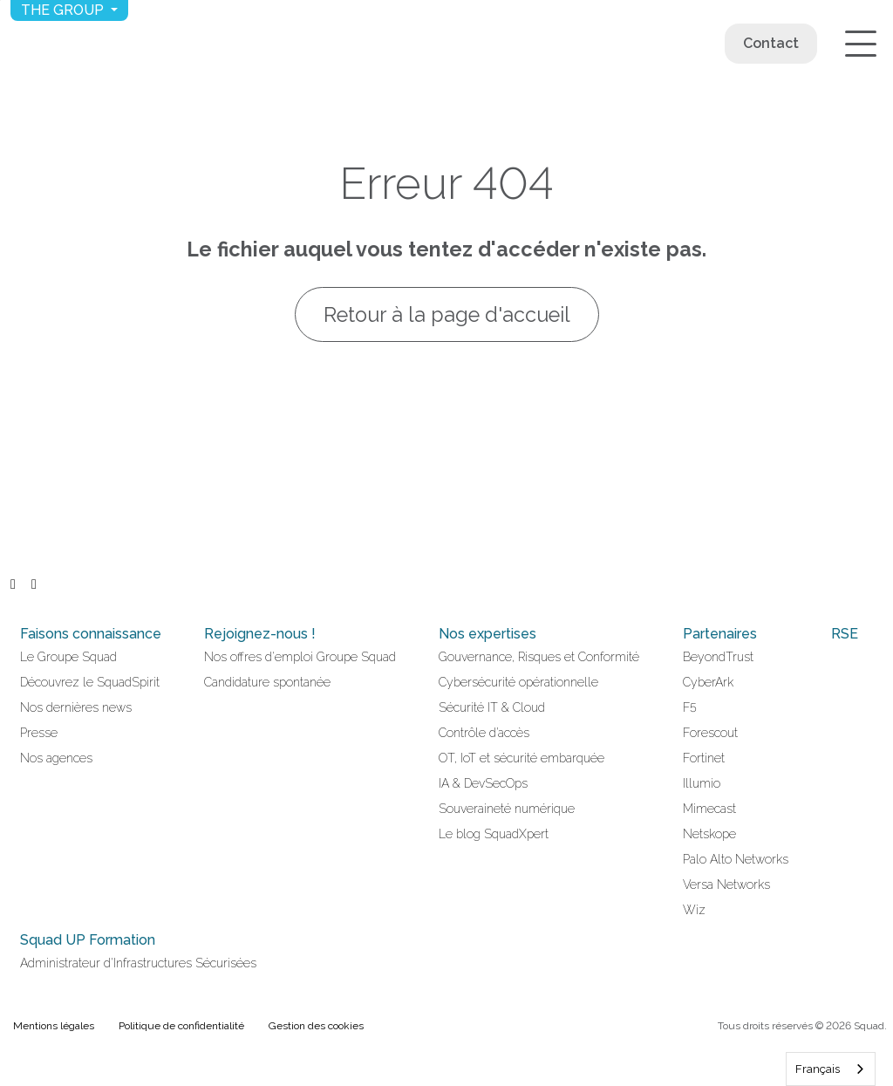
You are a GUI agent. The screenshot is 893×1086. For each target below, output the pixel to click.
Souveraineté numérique (507, 809)
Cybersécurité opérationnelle (518, 682)
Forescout (710, 733)
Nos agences (56, 758)
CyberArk (708, 682)
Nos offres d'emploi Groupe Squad (300, 657)
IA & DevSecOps (483, 783)
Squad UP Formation (87, 940)
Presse (39, 733)
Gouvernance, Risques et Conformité (539, 657)
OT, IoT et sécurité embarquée (521, 758)
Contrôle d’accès (484, 733)
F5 (690, 707)
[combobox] (831, 1069)
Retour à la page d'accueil (447, 314)
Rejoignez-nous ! (260, 633)
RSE (844, 633)
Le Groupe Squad (68, 657)
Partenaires (720, 633)
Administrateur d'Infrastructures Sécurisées (138, 963)
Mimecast (709, 809)
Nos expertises (487, 633)
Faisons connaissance (90, 633)
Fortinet (704, 758)
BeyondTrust (718, 657)
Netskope (709, 834)
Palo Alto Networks (735, 859)
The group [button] (64, 10)
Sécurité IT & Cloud (492, 707)
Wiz (694, 910)
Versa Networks (726, 884)
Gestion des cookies (316, 1026)
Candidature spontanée (267, 682)
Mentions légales (53, 1026)
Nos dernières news (76, 707)
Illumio (701, 783)
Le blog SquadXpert (494, 834)
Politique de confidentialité (181, 1026)
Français (817, 1069)
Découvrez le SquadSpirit (90, 682)
